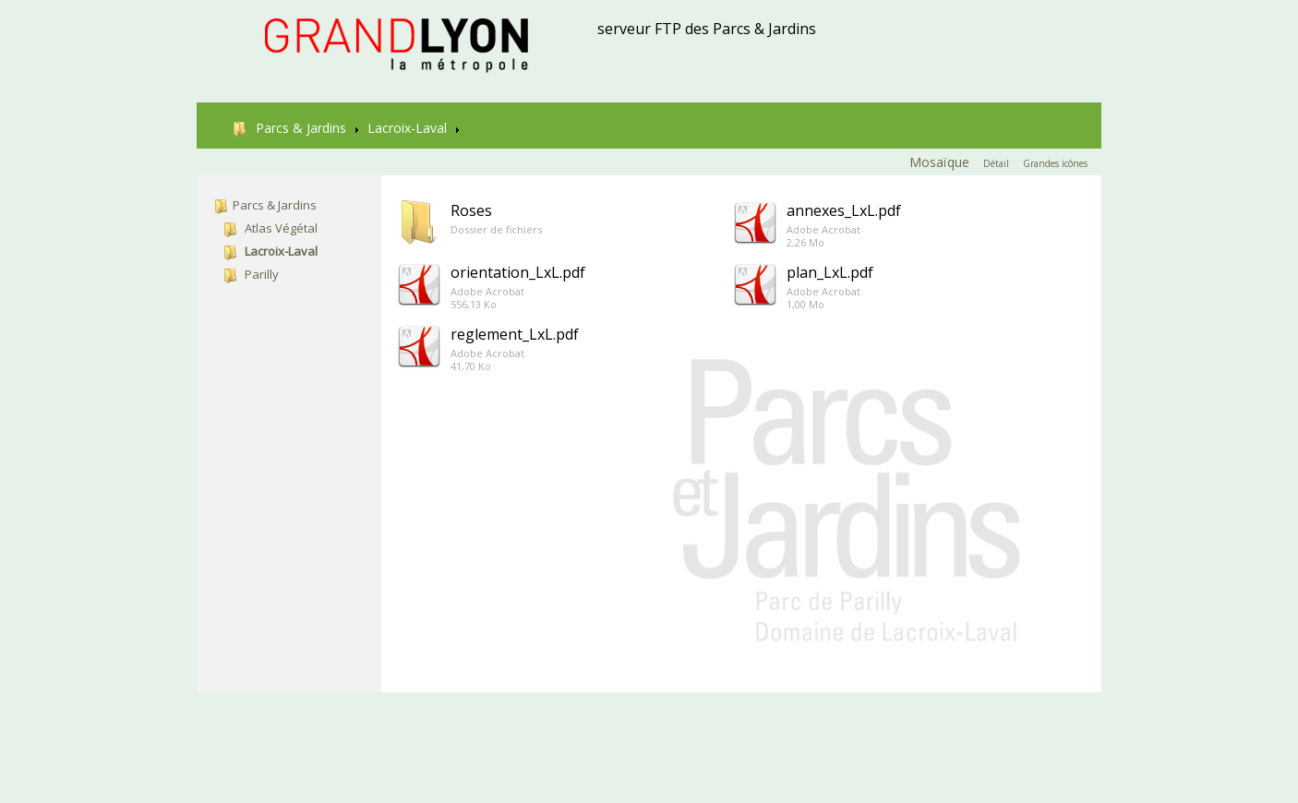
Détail (996, 163)
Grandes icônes (1055, 163)
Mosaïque (939, 162)
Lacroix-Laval (407, 128)
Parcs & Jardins (290, 128)
